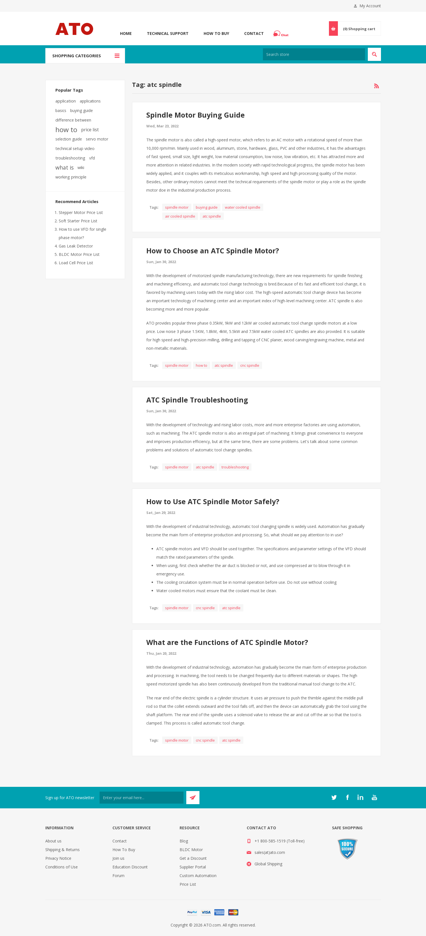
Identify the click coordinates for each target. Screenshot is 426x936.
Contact (254, 33)
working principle (70, 177)
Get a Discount (193, 858)
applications (90, 101)
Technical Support (168, 33)
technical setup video (75, 148)
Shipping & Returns (62, 849)
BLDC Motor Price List (79, 254)
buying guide (207, 207)
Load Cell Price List (76, 262)
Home (126, 33)
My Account (370, 5)
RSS (376, 86)
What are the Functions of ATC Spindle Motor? (227, 642)
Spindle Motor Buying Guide (195, 115)
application (65, 101)
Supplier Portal (193, 867)
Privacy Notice (58, 858)
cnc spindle (249, 365)
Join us (118, 858)
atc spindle (212, 216)
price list (90, 130)
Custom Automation (198, 875)
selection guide (68, 139)
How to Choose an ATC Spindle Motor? (212, 250)
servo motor (97, 139)
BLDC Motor (191, 849)
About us (53, 841)
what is (64, 167)
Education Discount (130, 867)
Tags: (154, 207)
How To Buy (216, 33)
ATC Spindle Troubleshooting (197, 400)
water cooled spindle (242, 207)
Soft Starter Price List (78, 220)
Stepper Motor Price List (81, 212)
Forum (118, 875)
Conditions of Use (61, 867)
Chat (281, 31)
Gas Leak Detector (76, 246)
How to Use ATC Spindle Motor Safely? (212, 501)
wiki (80, 167)
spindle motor (177, 207)
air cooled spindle (180, 216)
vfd (92, 158)
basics (60, 110)
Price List (188, 884)
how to (201, 365)
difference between (73, 120)
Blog (184, 841)
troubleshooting (235, 467)
